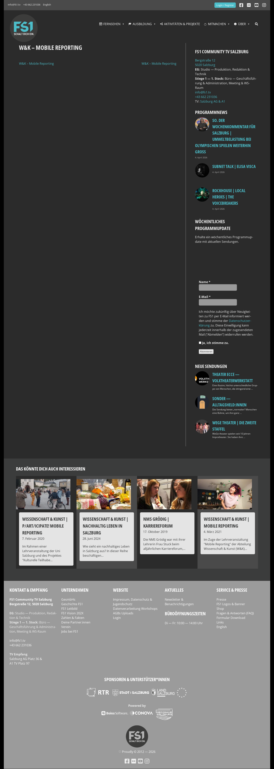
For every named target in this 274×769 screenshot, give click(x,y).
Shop (220, 609)
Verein (66, 627)
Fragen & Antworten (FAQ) (235, 613)
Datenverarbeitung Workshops (135, 609)
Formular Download (231, 618)
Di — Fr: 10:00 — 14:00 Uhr (184, 623)
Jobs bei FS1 (69, 631)
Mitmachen (217, 24)
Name (204, 282)
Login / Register (225, 5)
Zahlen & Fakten (72, 618)
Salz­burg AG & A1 (212, 101)
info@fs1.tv (14, 4)
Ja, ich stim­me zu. (214, 343)
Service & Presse (232, 590)
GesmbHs (68, 599)
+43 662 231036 (31, 4)
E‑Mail (205, 297)
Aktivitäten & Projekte (182, 24)
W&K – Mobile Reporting (36, 63)
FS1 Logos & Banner (231, 604)
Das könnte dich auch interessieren (50, 469)
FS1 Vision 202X (72, 613)
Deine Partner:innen (75, 622)
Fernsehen (111, 24)
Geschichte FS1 (72, 604)
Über (242, 24)
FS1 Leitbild (69, 609)
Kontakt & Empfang (29, 590)
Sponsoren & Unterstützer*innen (137, 679)
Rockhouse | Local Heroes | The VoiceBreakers (228, 197)
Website (120, 590)
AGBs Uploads (123, 613)
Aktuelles (174, 590)
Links (220, 622)
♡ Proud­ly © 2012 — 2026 (137, 752)
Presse (221, 599)
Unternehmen (74, 590)
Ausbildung (142, 24)
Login (117, 618)
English (47, 4)
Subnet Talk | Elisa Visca (234, 166)
